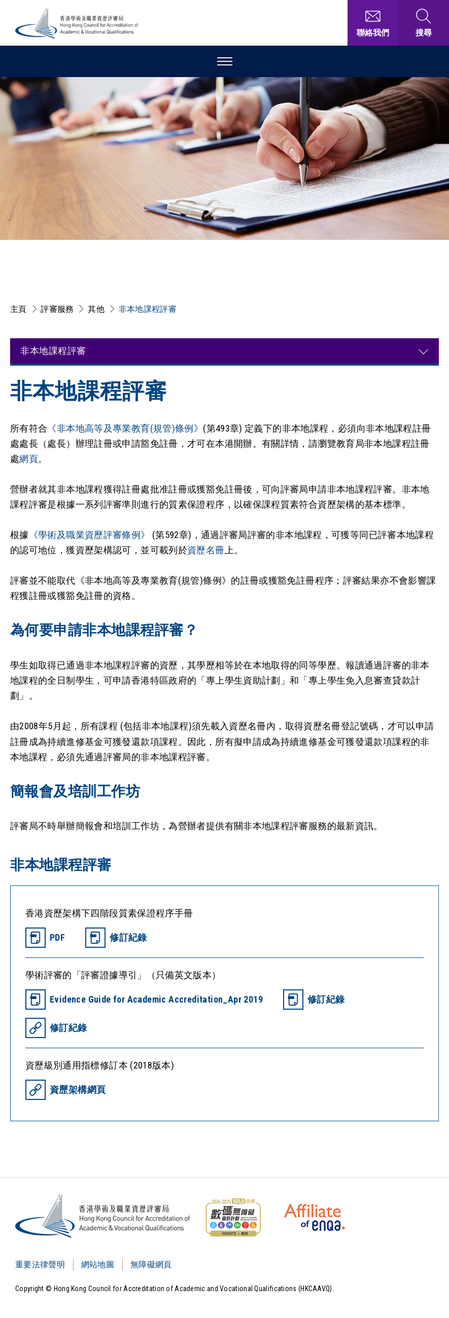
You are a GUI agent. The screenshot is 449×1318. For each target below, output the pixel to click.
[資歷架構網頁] (65, 1090)
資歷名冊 (205, 550)
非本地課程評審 (148, 309)
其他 (96, 309)
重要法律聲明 (40, 1264)
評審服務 (57, 309)
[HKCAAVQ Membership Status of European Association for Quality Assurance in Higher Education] (314, 1217)
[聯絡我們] (373, 23)
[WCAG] (232, 1217)
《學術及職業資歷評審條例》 (90, 534)
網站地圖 (97, 1264)
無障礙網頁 (151, 1264)
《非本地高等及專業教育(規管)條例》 (125, 428)
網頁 (28, 458)
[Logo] (103, 1215)
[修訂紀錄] (116, 938)
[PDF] (45, 938)
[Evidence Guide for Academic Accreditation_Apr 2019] (144, 999)
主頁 (18, 309)
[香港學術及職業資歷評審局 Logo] (77, 23)
